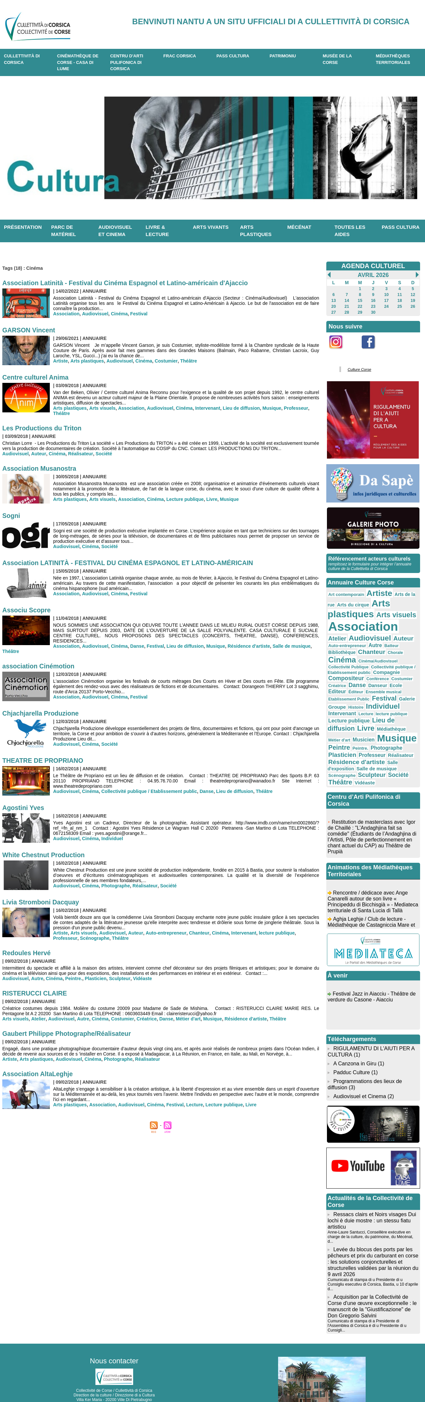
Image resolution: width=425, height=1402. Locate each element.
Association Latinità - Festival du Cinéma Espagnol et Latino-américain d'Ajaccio (128, 282)
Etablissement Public (348, 686)
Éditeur (369, 680)
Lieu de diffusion (239, 408)
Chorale (364, 651)
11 (399, 294)
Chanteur (197, 933)
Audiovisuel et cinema (115, 230)
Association (66, 313)
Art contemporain (345, 593)
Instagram (340, 352)
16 (373, 300)
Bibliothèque (400, 643)
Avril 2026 (373, 275)
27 (334, 312)
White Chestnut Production (44, 855)
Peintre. (72, 978)
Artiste (60, 361)
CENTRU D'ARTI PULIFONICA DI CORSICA (126, 62)
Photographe (115, 885)
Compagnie (341, 666)
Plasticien (94, 978)
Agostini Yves (23, 807)
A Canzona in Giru (354, 1046)
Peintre (338, 732)
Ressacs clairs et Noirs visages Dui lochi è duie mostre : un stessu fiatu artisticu (371, 1201)
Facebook (372, 352)
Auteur (38, 453)
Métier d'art (185, 1018)
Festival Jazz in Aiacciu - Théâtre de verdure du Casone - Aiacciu (372, 982)
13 (334, 300)
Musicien (348, 725)
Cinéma (118, 313)
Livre (209, 499)
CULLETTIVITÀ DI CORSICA (22, 59)
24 (386, 306)
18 (399, 300)
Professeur (293, 408)
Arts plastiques (256, 230)
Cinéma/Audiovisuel (347, 656)
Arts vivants (211, 227)
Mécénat (299, 227)
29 (360, 312)
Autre (37, 978)
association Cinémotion (39, 666)
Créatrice (144, 1018)
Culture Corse (359, 369)
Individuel (111, 838)
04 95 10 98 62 (83, 1381)
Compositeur (373, 666)
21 (347, 306)
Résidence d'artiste (247, 646)
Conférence (404, 667)
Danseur (399, 673)
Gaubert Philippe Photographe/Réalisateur (68, 1033)
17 (386, 300)
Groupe (336, 694)
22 (360, 306)
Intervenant (205, 408)
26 (413, 306)
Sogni (11, 515)
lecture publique (273, 933)
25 (399, 306)
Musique (269, 408)
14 (347, 300)
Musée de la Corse (337, 59)
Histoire (355, 694)
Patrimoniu (283, 55)
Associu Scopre (27, 610)
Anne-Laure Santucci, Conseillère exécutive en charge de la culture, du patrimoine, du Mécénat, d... (373, 1214)
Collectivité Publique (387, 656)
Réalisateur (79, 453)
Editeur (351, 679)
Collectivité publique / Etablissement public (148, 791)
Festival (137, 313)
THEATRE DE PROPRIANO (43, 760)
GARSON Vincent (29, 330)
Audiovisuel (95, 313)
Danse (136, 646)
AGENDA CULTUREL (373, 265)
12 (413, 294)
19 (413, 300)
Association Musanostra (40, 468)
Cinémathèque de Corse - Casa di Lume (77, 62)
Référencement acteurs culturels (369, 558)
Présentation (23, 227)
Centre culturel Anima (36, 377)
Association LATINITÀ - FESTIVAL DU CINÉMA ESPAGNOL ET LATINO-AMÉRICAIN (131, 562)
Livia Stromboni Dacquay (41, 902)
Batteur (378, 643)
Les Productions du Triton (43, 428)
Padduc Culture (352, 1054)
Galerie (404, 686)
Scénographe (67, 938)
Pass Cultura (232, 55)
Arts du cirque (352, 603)
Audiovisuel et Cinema (360, 1077)
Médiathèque (389, 715)
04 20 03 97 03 (133, 1381)
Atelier (38, 1018)
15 (360, 300)
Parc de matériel (63, 230)
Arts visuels (102, 408)
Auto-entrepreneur (164, 933)
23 (373, 306)
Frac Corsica (179, 55)
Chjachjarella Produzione (41, 713)
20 (334, 306)
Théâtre (186, 361)
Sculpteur (118, 978)
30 (373, 312)
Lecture (193, 1104)
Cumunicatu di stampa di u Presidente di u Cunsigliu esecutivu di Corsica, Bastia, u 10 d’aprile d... (372, 1258)
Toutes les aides (349, 230)
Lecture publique (183, 499)
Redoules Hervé (27, 953)
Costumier (164, 361)
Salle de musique (289, 646)
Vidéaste (140, 978)
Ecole (334, 679)
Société (102, 453)
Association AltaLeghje (38, 1073)
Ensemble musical (396, 680)
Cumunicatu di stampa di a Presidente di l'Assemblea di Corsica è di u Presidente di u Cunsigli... (366, 1298)
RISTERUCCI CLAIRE (35, 993)
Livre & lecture (157, 230)
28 (347, 312)
